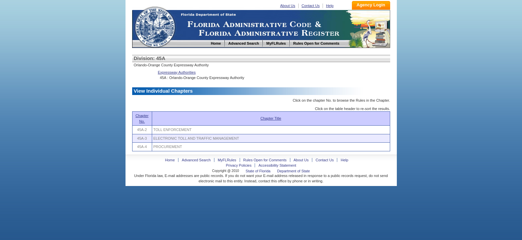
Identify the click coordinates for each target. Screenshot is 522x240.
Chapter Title (270, 118)
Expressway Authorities (177, 72)
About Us (287, 6)
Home (154, 26)
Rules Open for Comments (265, 160)
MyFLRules (227, 160)
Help (330, 6)
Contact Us (311, 6)
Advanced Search (196, 160)
